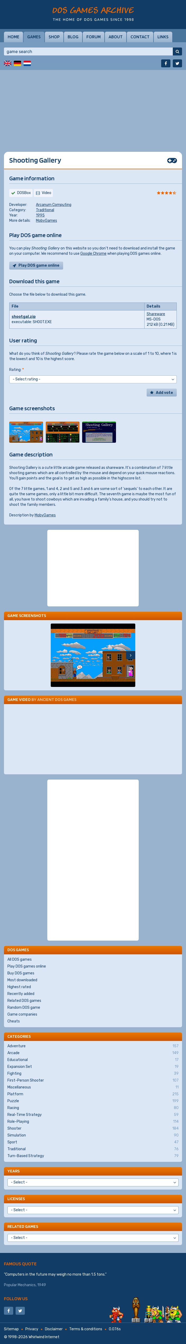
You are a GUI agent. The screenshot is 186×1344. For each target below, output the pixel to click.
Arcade (93, 1053)
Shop (54, 36)
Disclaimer (54, 1329)
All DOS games (19, 959)
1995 (40, 215)
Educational (93, 1060)
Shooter (93, 1128)
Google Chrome (93, 253)
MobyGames (46, 220)
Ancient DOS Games (56, 699)
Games (34, 36)
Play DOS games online (26, 966)
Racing (93, 1108)
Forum (93, 36)
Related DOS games (24, 1000)
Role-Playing (93, 1121)
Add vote (164, 392)
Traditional (45, 210)
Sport (93, 1142)
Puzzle (93, 1101)
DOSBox (24, 193)
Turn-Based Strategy (93, 1156)
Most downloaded (22, 980)
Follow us (16, 1298)
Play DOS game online (38, 265)
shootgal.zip (24, 316)
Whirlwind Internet (44, 1337)
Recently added (20, 994)
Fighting (93, 1073)
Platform (93, 1094)
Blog (73, 36)
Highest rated (19, 987)
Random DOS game (23, 1007)
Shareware (156, 314)
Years (13, 1170)
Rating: (16, 369)
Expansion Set (93, 1066)
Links (163, 36)
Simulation (93, 1135)
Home (13, 36)
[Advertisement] (93, 107)
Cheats (13, 1021)
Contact (140, 36)
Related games (22, 1226)
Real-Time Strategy (93, 1114)
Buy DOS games (20, 973)
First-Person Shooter (93, 1080)
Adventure (93, 1046)
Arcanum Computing (53, 204)
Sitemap (11, 1329)
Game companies (22, 1014)
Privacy (31, 1329)
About (116, 36)
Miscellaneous (93, 1087)
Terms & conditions (85, 1329)
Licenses (16, 1198)
